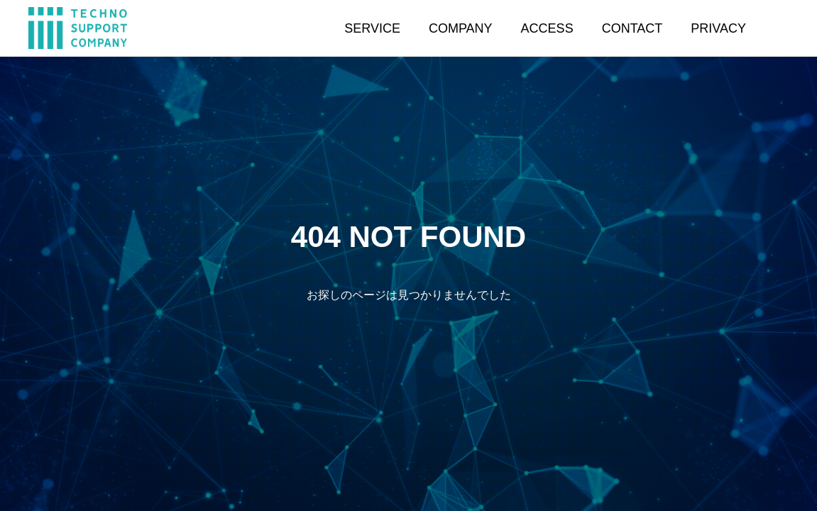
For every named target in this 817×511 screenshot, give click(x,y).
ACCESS (547, 28)
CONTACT (632, 28)
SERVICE (372, 28)
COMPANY (461, 28)
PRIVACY (718, 28)
